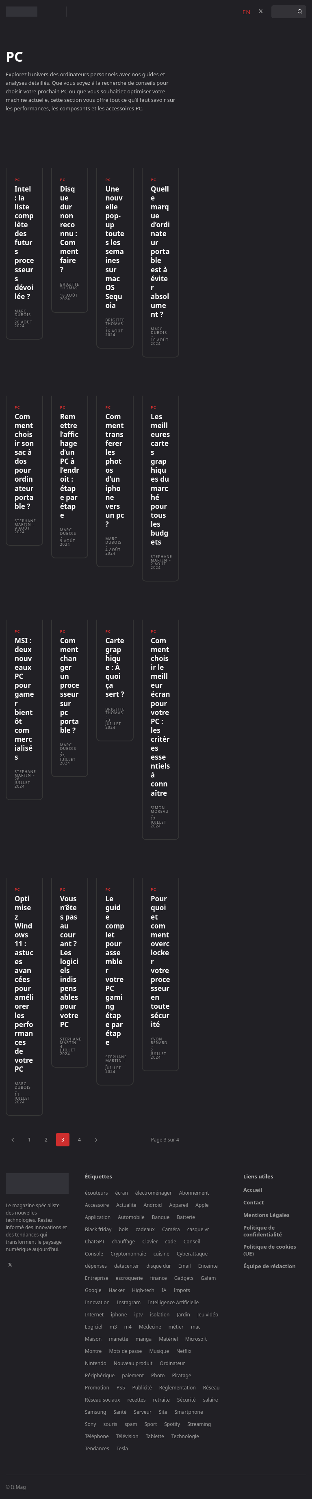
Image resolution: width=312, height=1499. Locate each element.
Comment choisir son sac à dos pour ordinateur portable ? (24, 461)
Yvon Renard (159, 1040)
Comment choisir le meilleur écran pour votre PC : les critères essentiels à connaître (160, 717)
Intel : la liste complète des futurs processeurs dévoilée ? (24, 242)
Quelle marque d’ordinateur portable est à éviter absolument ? (160, 251)
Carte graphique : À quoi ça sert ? (114, 667)
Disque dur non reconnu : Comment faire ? (69, 229)
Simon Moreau (160, 809)
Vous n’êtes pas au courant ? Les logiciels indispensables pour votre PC (69, 961)
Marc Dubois (23, 312)
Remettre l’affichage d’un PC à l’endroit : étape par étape (69, 466)
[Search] (299, 11)
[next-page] (96, 1139)
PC (17, 179)
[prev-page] (13, 1139)
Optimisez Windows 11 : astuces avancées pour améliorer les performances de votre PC (24, 984)
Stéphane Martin (25, 522)
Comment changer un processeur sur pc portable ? (70, 685)
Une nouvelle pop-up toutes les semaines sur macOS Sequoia (114, 247)
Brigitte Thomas (69, 285)
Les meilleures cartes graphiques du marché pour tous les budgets (160, 479)
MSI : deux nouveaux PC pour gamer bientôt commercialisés (24, 699)
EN (247, 12)
